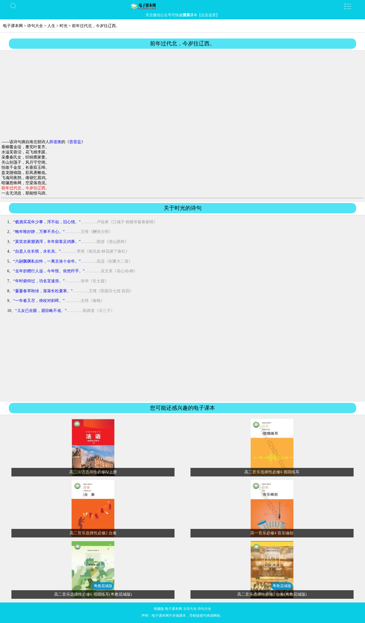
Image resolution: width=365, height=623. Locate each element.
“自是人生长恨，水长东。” (36, 251)
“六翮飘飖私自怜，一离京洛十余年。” (46, 261)
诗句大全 (35, 26)
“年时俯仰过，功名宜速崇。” (38, 281)
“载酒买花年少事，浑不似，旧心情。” (46, 222)
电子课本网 (13, 26)
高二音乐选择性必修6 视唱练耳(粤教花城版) (93, 594)
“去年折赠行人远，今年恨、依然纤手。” (48, 271)
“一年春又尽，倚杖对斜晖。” (38, 301)
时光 (64, 26)
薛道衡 (55, 142)
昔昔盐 (75, 142)
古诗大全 (190, 609)
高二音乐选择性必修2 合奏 (93, 533)
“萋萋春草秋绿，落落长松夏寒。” (42, 291)
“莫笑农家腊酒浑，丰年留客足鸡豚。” (46, 242)
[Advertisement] (182, 95)
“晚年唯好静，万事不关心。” (38, 232)
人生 (51, 26)
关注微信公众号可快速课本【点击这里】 (182, 15)
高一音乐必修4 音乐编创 (271, 533)
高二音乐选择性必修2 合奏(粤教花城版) (272, 594)
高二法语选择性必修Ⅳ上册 (93, 472)
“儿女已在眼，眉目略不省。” (40, 311)
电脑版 (159, 609)
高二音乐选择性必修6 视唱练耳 (271, 472)
